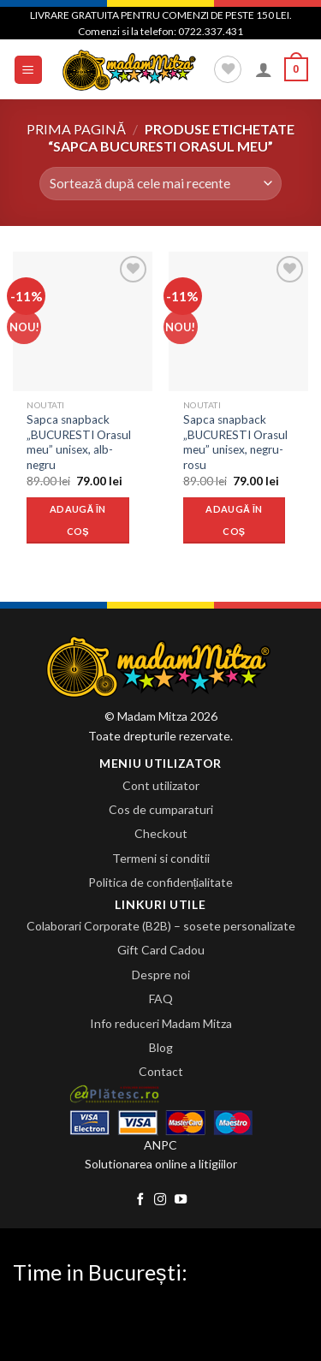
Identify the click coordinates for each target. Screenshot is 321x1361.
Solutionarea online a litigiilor (161, 1163)
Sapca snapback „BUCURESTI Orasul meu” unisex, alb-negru (79, 442)
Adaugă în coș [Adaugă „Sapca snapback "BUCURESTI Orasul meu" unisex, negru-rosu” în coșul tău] (233, 520)
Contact (161, 1071)
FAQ (161, 998)
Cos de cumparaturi (161, 809)
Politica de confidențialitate (161, 882)
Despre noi (161, 974)
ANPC (160, 1145)
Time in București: (100, 1272)
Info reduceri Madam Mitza (161, 1023)
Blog (161, 1047)
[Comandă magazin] (160, 183)
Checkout (160, 833)
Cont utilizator (160, 785)
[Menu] (29, 70)
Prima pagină (76, 129)
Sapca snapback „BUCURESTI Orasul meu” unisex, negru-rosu (235, 442)
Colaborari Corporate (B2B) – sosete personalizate (161, 925)
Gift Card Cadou (161, 949)
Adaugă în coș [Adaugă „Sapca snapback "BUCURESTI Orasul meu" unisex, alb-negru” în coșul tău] (78, 520)
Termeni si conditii (161, 858)
